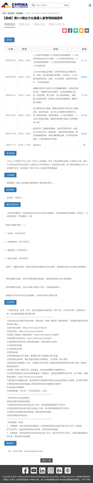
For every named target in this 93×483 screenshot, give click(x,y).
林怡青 (84, 134)
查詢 (66, 5)
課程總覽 (19, 13)
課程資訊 (9, 24)
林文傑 (84, 115)
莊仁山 (84, 60)
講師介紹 (39, 24)
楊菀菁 (84, 77)
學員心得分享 (57, 24)
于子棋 (84, 95)
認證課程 (11, 13)
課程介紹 (24, 24)
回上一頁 (46, 460)
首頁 (4, 13)
